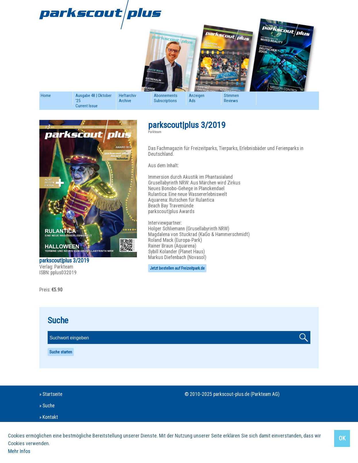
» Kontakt (48, 417)
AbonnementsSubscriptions (165, 98)
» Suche (47, 405)
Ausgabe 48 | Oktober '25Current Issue (93, 100)
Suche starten (60, 352)
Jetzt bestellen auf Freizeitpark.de (177, 268)
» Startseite (50, 394)
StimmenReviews (231, 98)
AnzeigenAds (196, 98)
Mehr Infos (19, 451)
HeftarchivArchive (127, 98)
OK (342, 438)
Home (46, 95)
